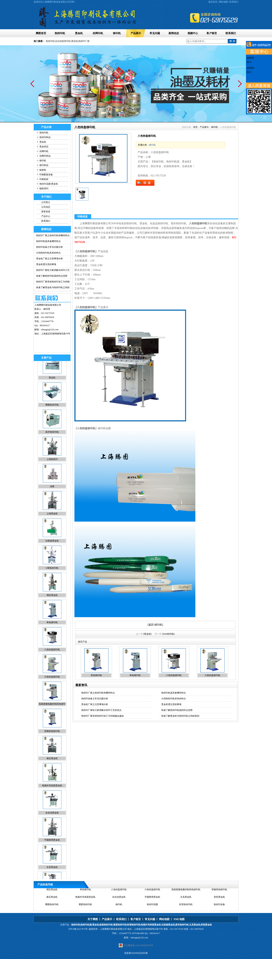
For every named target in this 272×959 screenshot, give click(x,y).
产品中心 (45, 216)
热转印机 (60, 33)
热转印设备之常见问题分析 (49, 247)
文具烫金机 (52, 875)
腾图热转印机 (52, 413)
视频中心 (193, 33)
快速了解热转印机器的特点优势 (51, 276)
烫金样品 (43, 146)
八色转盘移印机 (52, 657)
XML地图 (179, 919)
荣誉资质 (45, 211)
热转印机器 (86, 924)
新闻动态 (174, 33)
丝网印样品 (45, 156)
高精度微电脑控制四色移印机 (185, 892)
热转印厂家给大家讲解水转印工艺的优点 (101, 710)
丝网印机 (98, 33)
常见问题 (155, 33)
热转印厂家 (83, 41)
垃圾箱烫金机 (52, 548)
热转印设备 (219, 907)
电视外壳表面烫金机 (52, 793)
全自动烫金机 (52, 820)
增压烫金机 (52, 603)
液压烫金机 (52, 766)
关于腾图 (92, 919)
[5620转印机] (168, 634)
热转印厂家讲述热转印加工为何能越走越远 (102, 716)
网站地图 (223, 2)
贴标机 (42, 170)
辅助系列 (43, 188)
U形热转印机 (52, 576)
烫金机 (79, 33)
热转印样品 (45, 137)
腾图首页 (41, 33)
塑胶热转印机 (85, 907)
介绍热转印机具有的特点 (48, 252)
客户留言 (212, 33)
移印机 (117, 33)
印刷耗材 (43, 179)
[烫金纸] (147, 634)
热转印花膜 (152, 907)
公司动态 (45, 207)
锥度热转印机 (120, 924)
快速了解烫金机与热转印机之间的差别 (180, 716)
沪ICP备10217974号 (78, 929)
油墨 (52, 494)
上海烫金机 (52, 521)
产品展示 (136, 33)
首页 (195, 127)
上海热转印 (52, 467)
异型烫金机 (219, 899)
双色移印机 (96, 675)
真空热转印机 (52, 440)
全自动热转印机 (63, 41)
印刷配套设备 (46, 174)
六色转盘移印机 (52, 684)
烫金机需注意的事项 (46, 264)
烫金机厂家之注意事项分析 (49, 258)
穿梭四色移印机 (52, 739)
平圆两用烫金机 (52, 848)
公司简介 (45, 202)
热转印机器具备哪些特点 (48, 241)
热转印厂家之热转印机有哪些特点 (53, 235)
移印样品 (43, 165)
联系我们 (233, 2)
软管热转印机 (186, 907)
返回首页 (212, 2)
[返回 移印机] (155, 624)
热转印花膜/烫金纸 (48, 184)
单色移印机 (52, 630)
